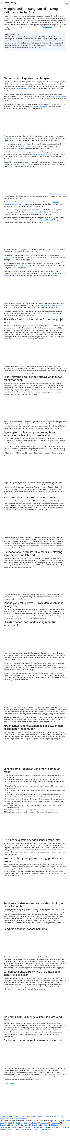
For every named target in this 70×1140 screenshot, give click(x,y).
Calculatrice (36, 1125)
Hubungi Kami (25, 1116)
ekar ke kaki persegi (59, 96)
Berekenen (24, 1125)
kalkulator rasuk (9, 258)
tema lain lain (54, 250)
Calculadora (56, 1123)
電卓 (25, 1123)
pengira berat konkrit (42, 212)
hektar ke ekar (14, 140)
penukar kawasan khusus (23, 88)
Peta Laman (11, 1119)
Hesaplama (35, 1127)
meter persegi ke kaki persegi (20, 164)
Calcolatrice (4, 1127)
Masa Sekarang (51, 1116)
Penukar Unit (47, 27)
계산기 (18, 1123)
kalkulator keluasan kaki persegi (51, 305)
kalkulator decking (20, 265)
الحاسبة (45, 1127)
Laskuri (46, 1125)
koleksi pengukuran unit (57, 194)
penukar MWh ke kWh (46, 220)
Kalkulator (44, 1123)
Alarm (27, 1129)
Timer (35, 1129)
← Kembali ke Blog (10, 1084)
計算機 (60, 1121)
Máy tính (25, 1127)
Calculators (7, 1129)
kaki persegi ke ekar (42, 106)
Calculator (55, 1127)
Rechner (14, 1125)
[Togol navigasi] (67, 3)
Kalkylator (34, 1123)
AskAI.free (44, 1129)
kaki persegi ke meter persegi (43, 154)
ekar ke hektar (26, 146)
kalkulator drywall (50, 313)
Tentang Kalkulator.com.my (9, 1116)
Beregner (51, 1121)
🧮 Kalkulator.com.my (8, 3)
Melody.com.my (21, 1119)
